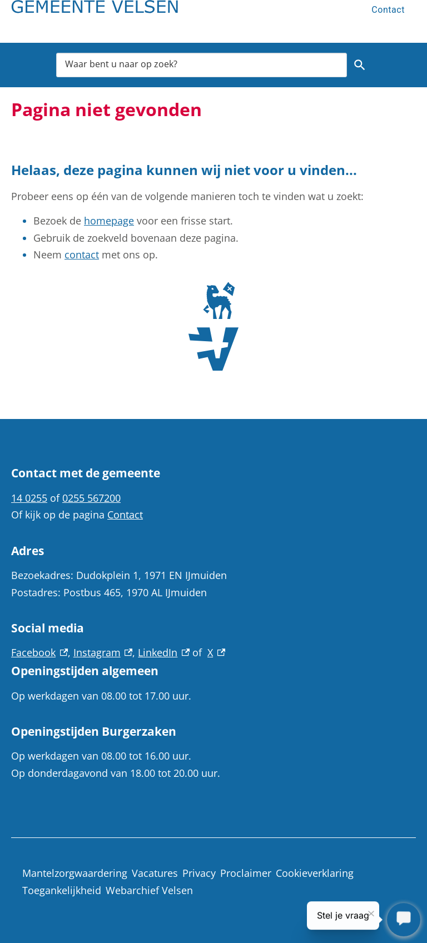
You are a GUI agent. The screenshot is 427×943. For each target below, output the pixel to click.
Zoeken (358, 65)
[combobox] (201, 64)
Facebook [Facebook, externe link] (39, 652)
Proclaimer (245, 873)
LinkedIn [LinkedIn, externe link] (164, 652)
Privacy (199, 873)
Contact (388, 9)
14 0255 (29, 498)
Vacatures (155, 873)
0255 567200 (91, 498)
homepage (109, 220)
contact (81, 254)
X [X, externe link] (216, 652)
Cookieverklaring (315, 873)
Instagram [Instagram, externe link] (103, 652)
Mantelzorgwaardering (74, 873)
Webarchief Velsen (149, 890)
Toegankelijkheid (61, 890)
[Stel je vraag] (403, 920)
